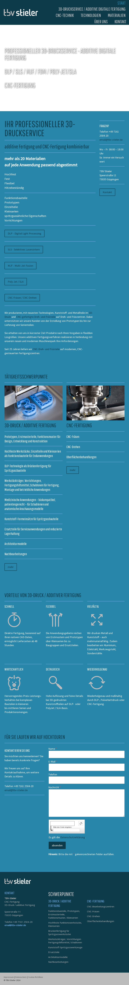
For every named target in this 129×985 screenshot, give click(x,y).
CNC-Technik (65, 15)
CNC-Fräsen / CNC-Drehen (22, 297)
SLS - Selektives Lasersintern (24, 249)
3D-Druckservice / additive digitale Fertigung (92, 9)
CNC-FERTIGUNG (95, 901)
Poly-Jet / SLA (16, 281)
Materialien (117, 15)
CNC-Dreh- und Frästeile (46, 349)
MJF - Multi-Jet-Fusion (20, 265)
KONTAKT (9, 893)
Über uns (101, 21)
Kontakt (120, 21)
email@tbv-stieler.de (111, 139)
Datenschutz (21, 977)
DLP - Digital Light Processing (24, 233)
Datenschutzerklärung (72, 837)
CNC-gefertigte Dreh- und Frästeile (35, 317)
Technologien (91, 15)
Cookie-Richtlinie (35, 977)
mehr (11, 567)
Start (121, 3)
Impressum (9, 977)
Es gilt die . (67, 837)
